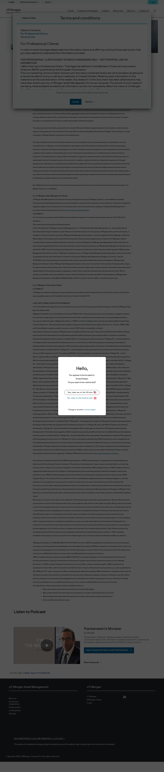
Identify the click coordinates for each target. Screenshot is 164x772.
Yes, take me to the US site (82, 392)
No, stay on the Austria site (82, 398)
